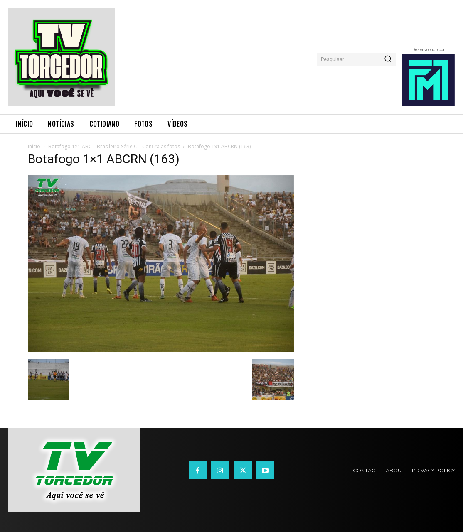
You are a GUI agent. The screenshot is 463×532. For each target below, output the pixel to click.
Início (34, 146)
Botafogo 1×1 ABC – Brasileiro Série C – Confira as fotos (114, 146)
